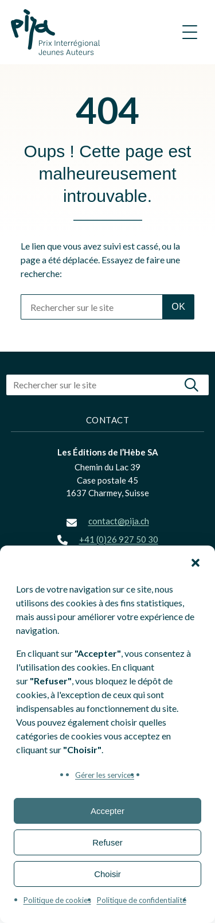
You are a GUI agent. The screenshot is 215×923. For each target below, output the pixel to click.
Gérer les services (104, 775)
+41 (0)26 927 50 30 (118, 539)
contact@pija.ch (118, 521)
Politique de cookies (57, 900)
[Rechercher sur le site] (92, 307)
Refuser (107, 842)
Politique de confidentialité (141, 900)
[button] (195, 562)
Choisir (107, 874)
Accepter (107, 811)
